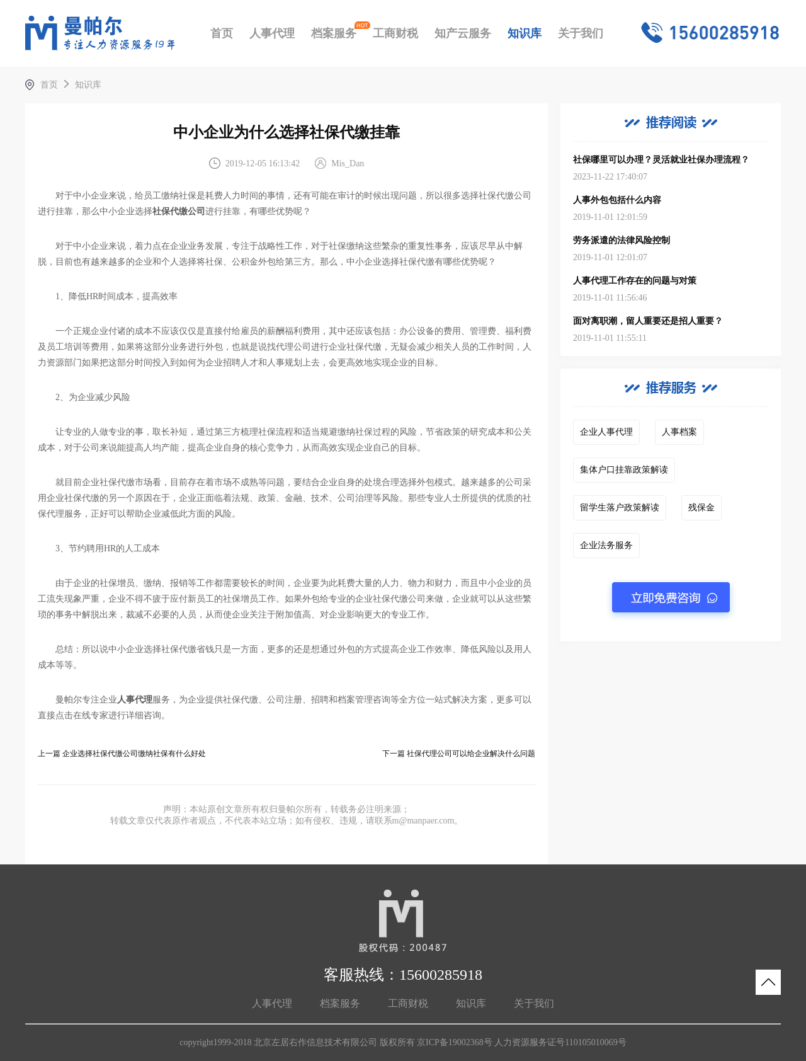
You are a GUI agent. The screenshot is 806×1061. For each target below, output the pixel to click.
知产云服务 (462, 33)
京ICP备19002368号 (454, 1042)
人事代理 (272, 33)
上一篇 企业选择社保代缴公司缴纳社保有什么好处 (122, 753)
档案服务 (333, 33)
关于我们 (580, 33)
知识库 (525, 33)
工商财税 (395, 33)
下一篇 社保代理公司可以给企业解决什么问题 (458, 753)
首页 (221, 33)
